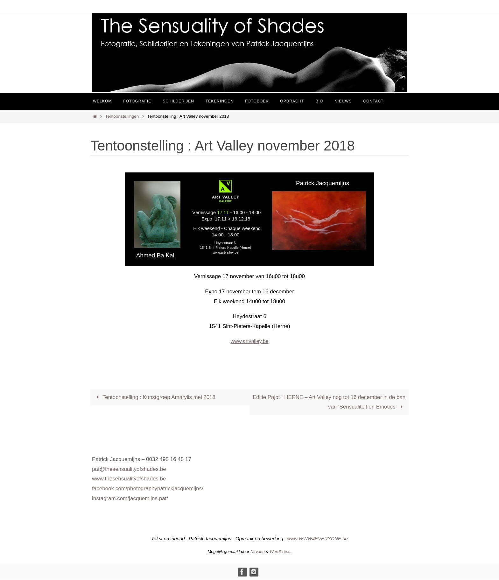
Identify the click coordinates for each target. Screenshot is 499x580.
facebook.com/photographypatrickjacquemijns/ (147, 489)
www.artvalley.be (249, 341)
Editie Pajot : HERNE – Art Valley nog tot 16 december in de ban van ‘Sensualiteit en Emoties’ (333, 402)
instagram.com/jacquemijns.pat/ (130, 498)
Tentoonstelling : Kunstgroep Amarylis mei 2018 (155, 397)
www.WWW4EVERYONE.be (317, 539)
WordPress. (281, 551)
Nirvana (257, 551)
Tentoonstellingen (122, 116)
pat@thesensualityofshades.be (129, 469)
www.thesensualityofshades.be (129, 479)
